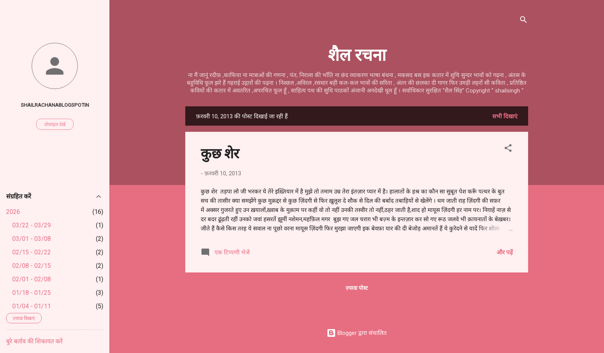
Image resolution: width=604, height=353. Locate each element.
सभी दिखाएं (504, 116)
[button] (508, 149)
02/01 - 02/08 (31, 279)
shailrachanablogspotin (55, 105)
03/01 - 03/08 (31, 238)
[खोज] (523, 21)
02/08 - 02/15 (31, 265)
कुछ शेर (220, 152)
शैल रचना (357, 53)
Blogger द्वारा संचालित (357, 332)
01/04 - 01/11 (31, 306)
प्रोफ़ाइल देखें (54, 124)
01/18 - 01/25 (31, 292)
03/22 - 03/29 (31, 225)
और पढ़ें (505, 252)
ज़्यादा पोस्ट (357, 288)
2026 (13, 211)
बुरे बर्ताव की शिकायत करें (34, 341)
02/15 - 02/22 (31, 252)
